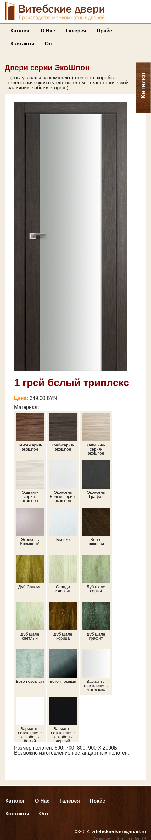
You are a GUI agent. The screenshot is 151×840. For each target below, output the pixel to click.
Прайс (104, 30)
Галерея (76, 30)
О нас (48, 30)
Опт (49, 43)
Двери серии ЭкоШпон (47, 67)
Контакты (22, 43)
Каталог (20, 30)
